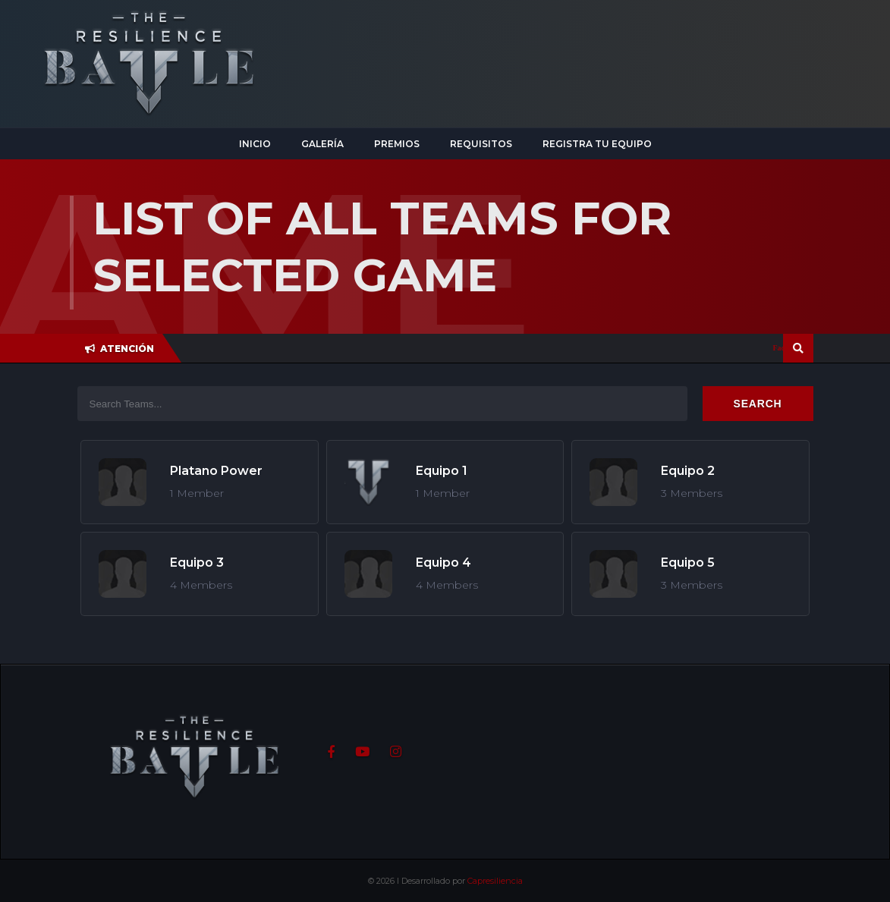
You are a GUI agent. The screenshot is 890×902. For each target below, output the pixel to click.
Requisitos (481, 143)
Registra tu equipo (597, 143)
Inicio (255, 143)
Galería (322, 143)
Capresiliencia (495, 880)
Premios (397, 143)
